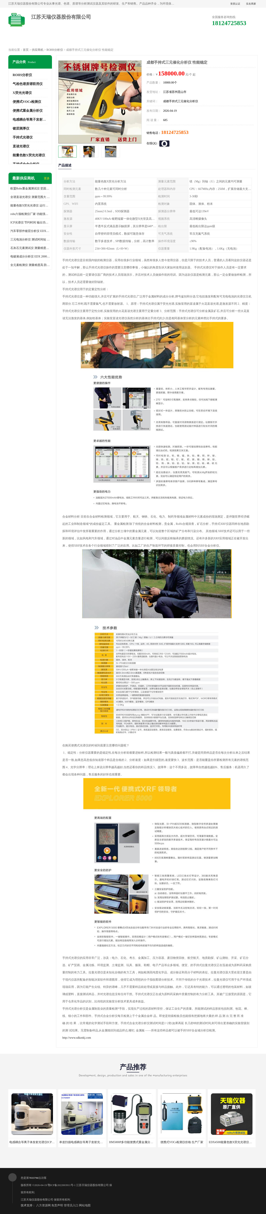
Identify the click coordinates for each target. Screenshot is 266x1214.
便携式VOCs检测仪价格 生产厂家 (181, 1142)
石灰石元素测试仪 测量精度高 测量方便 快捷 (30, 248)
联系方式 (239, 39)
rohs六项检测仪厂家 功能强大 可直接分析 (30, 214)
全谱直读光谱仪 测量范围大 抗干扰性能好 (30, 197)
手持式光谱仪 (23, 137)
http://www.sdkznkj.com (76, 1037)
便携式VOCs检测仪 (27, 101)
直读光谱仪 (21, 146)
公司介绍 (133, 39)
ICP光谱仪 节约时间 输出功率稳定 (30, 222)
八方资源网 (43, 1205)
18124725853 (174, 132)
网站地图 (85, 1205)
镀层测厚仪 (21, 128)
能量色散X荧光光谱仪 (29, 155)
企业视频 (97, 39)
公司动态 (168, 39)
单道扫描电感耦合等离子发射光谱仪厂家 (85, 1142)
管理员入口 (71, 1205)
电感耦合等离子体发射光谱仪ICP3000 (33, 1142)
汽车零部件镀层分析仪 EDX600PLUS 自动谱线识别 (30, 231)
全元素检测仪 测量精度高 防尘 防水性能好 (30, 265)
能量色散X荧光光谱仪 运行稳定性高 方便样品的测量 (30, 205)
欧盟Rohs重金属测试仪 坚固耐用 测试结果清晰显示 (30, 188)
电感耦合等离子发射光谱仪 (33, 119)
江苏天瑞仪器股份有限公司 (92, 1185)
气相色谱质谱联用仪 (28, 84)
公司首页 (26, 39)
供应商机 (62, 39)
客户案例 (204, 39)
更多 (47, 178)
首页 (26, 49)
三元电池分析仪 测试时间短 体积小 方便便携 (30, 239)
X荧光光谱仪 (22, 93)
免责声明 (57, 1205)
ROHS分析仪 (55, 49)
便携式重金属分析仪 (28, 110)
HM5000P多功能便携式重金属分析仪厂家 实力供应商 (143, 1142)
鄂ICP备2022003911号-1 (62, 1185)
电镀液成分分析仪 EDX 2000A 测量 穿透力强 (30, 256)
